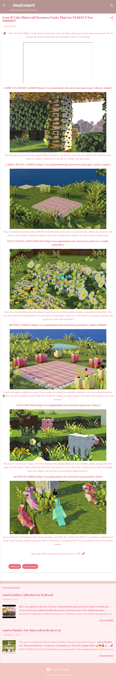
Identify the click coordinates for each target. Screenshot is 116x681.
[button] (112, 18)
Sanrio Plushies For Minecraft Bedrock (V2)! (31, 630)
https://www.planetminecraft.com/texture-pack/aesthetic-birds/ (69, 476)
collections (15, 566)
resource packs (30, 566)
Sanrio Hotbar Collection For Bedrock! (27, 595)
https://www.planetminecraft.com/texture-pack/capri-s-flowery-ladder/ (75, 88)
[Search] (112, 6)
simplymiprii (24, 5)
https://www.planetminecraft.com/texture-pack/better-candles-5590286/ (69, 325)
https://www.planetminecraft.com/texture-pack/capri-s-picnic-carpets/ (74, 164)
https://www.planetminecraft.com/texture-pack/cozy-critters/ (68, 405)
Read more (107, 620)
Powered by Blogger (58, 669)
